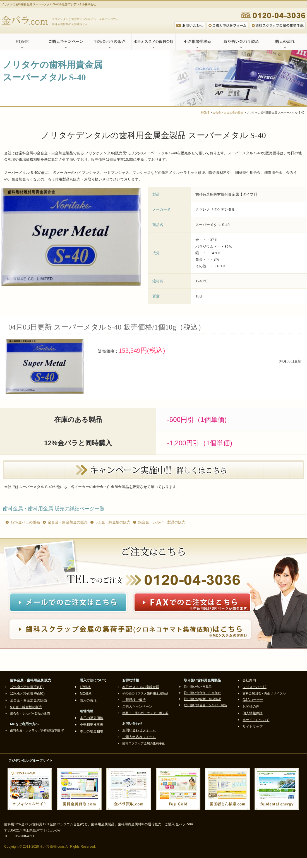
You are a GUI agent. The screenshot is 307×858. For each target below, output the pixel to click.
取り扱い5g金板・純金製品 (202, 699)
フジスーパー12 (254, 687)
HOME (22, 41)
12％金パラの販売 (25, 522)
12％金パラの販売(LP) (27, 687)
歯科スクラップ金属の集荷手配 (143, 743)
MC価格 (86, 694)
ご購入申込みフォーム (139, 737)
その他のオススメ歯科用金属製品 (145, 693)
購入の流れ (285, 41)
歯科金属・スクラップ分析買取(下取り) (37, 730)
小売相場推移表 (197, 41)
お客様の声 (251, 706)
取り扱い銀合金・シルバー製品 (205, 705)
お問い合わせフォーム (139, 730)
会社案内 (249, 680)
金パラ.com (26, 20)
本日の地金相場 (91, 731)
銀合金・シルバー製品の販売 (161, 522)
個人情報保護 (253, 713)
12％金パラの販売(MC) (27, 694)
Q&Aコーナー (253, 700)
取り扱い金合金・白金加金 (202, 692)
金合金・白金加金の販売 (228, 112)
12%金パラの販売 (109, 41)
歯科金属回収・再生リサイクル (264, 693)
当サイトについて (256, 720)
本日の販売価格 (91, 718)
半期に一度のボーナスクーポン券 (145, 713)
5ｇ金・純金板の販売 (112, 522)
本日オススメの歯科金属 (153, 41)
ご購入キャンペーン (66, 41)
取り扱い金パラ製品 (241, 41)
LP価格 (85, 687)
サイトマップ (253, 727)
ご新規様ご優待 (134, 700)
